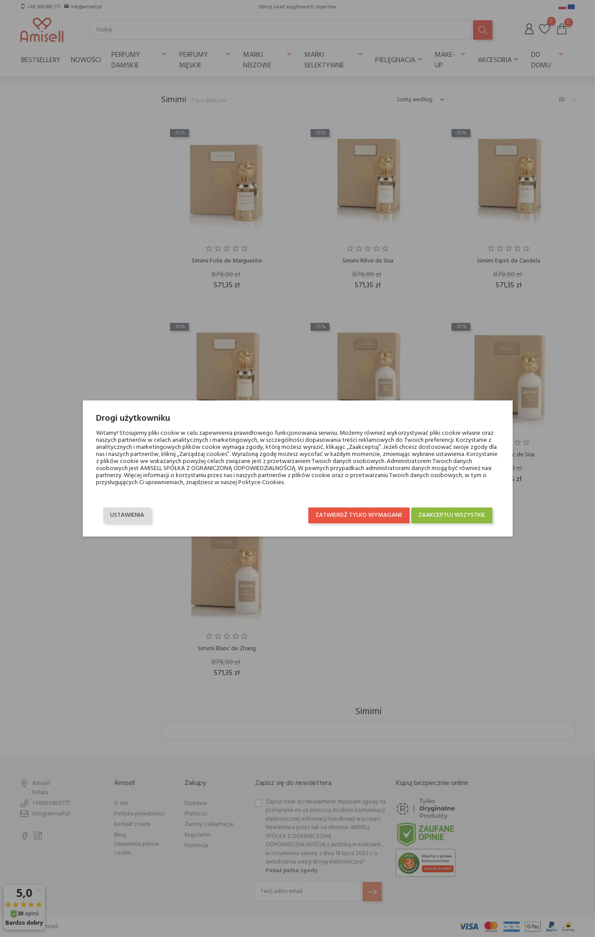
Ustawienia (127, 515)
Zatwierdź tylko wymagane (359, 515)
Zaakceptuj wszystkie (451, 515)
